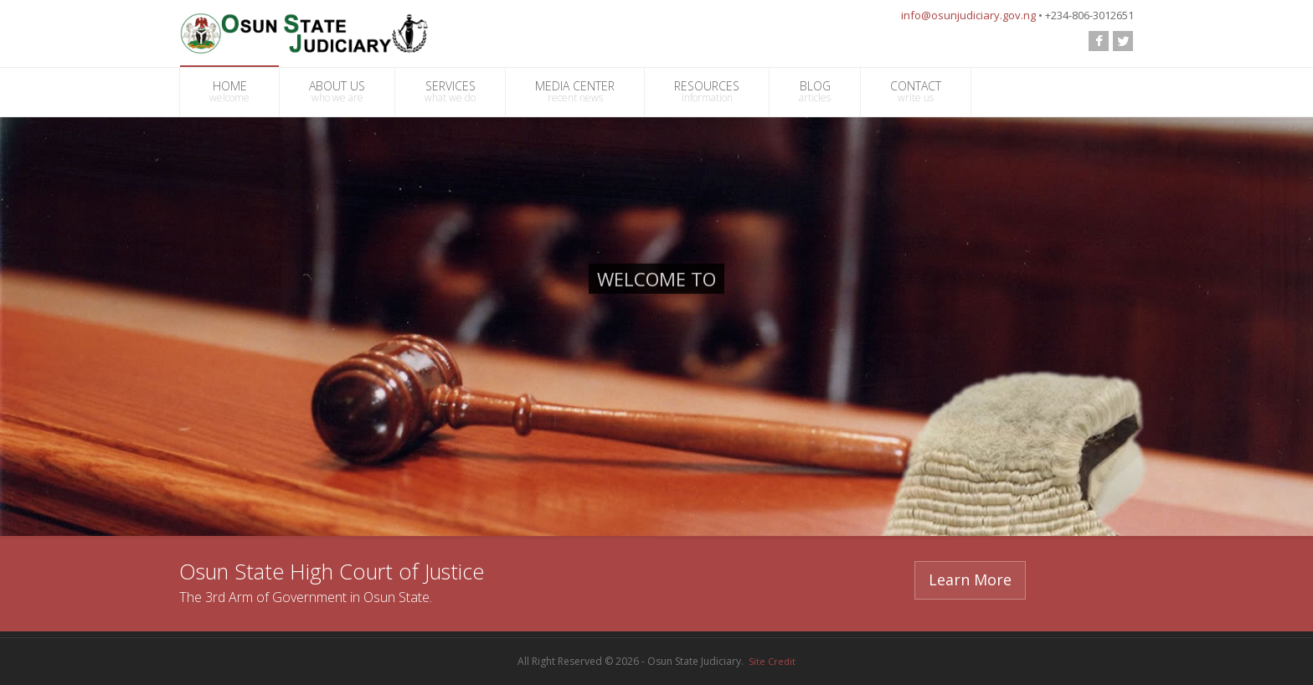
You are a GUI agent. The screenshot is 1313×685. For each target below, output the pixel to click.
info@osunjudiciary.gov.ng (968, 15)
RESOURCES (706, 91)
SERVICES (450, 91)
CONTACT (915, 91)
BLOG (815, 91)
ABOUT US (337, 91)
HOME (229, 91)
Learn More (970, 579)
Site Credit (772, 661)
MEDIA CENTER (575, 91)
